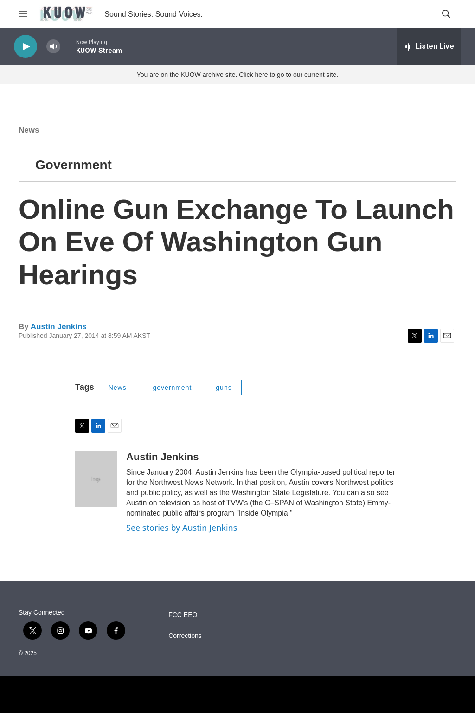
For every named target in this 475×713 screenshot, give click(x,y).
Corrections (185, 635)
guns (223, 387)
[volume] (53, 46)
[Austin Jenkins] (96, 479)
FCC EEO (182, 614)
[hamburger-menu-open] (23, 14)
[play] (25, 46)
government (172, 387)
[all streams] (429, 46)
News (29, 130)
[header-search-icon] (446, 14)
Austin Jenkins (59, 326)
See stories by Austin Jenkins (181, 527)
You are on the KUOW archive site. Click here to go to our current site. (237, 74)
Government (73, 165)
